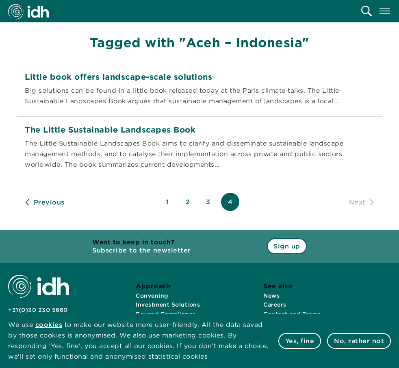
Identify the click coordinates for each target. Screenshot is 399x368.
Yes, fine (299, 341)
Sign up (286, 246)
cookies (49, 325)
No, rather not (359, 341)
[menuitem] (366, 11)
